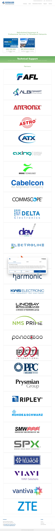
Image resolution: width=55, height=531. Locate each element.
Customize (27, 271)
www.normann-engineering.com (9, 525)
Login (44, 0)
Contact (50, 3)
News (30, 3)
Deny (15, 271)
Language (49, 0)
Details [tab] (27, 261)
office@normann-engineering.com (10, 524)
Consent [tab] (14, 261)
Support (45, 3)
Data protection (43, 524)
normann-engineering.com (37, 0)
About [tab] (40, 261)
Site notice (42, 523)
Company (25, 3)
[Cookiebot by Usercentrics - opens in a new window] (42, 259)
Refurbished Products (37, 3)
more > (11, 51)
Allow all (40, 271)
